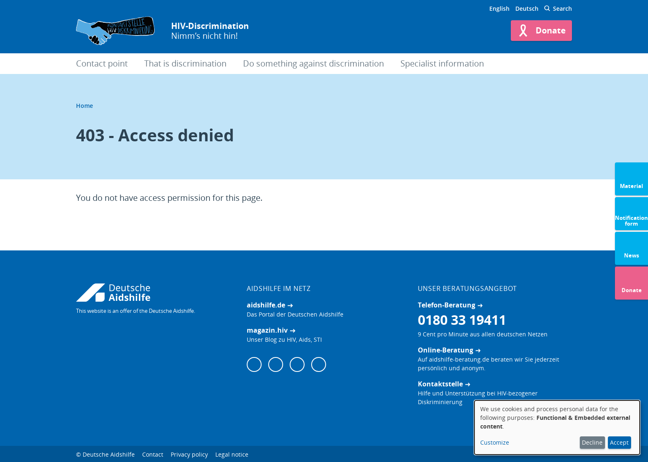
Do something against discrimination (313, 63)
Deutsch (526, 8)
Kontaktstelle (440, 383)
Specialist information (442, 63)
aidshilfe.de (266, 305)
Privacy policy (189, 454)
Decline (592, 442)
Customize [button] (494, 442)
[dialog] (557, 427)
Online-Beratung (445, 350)
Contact (152, 454)
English (499, 8)
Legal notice (231, 454)
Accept (619, 442)
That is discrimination (185, 63)
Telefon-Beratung (446, 305)
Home (84, 106)
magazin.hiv (267, 330)
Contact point (102, 63)
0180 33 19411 (462, 320)
